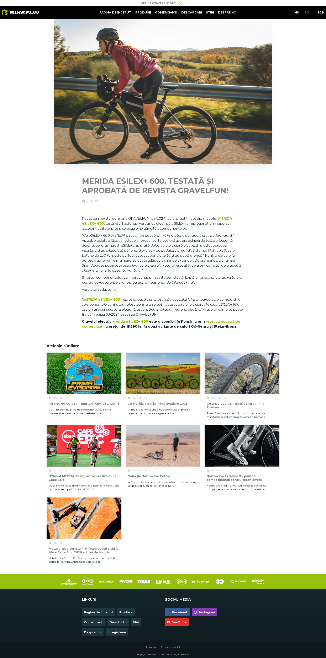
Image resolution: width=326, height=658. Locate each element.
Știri (210, 12)
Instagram (204, 612)
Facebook (177, 612)
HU (297, 12)
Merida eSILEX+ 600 (130, 321)
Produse (143, 12)
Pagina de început (115, 12)
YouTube (177, 622)
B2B (320, 12)
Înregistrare (117, 632)
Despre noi (227, 12)
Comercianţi (166, 12)
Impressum (152, 647)
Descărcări (191, 12)
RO (306, 12)
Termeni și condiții (170, 647)
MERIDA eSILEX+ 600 (101, 299)
